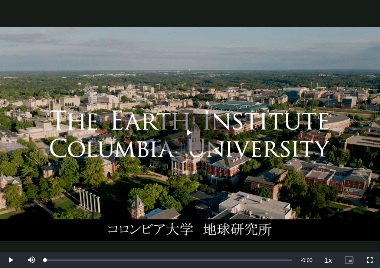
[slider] (168, 260)
